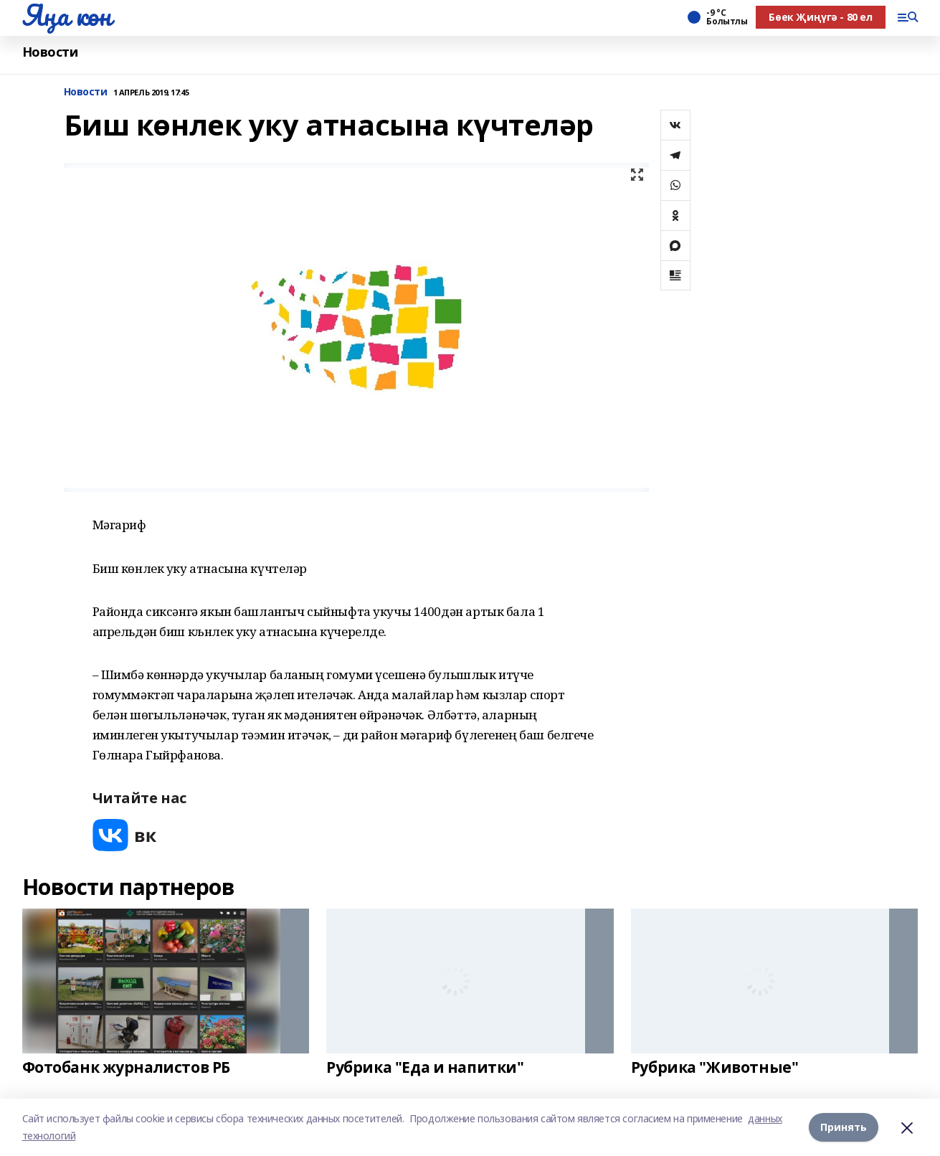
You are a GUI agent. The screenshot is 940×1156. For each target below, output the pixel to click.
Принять (843, 1127)
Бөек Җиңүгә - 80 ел (820, 17)
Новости (50, 52)
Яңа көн (66, 15)
